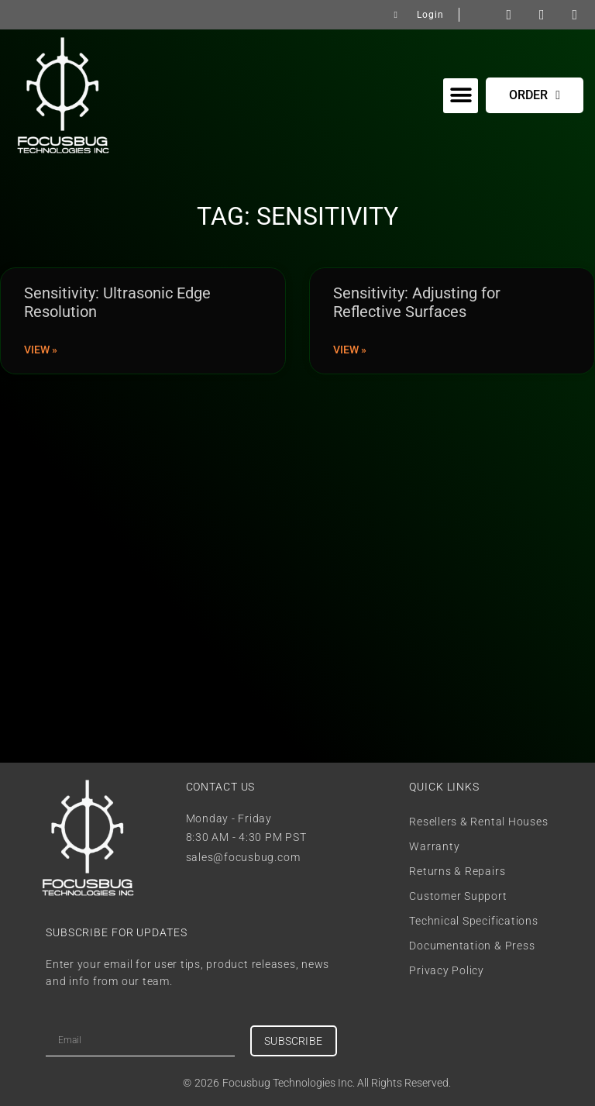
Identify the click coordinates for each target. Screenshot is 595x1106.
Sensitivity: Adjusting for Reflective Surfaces (416, 302)
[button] (460, 95)
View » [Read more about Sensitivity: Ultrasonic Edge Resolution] (40, 349)
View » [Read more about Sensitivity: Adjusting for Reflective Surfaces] (349, 349)
